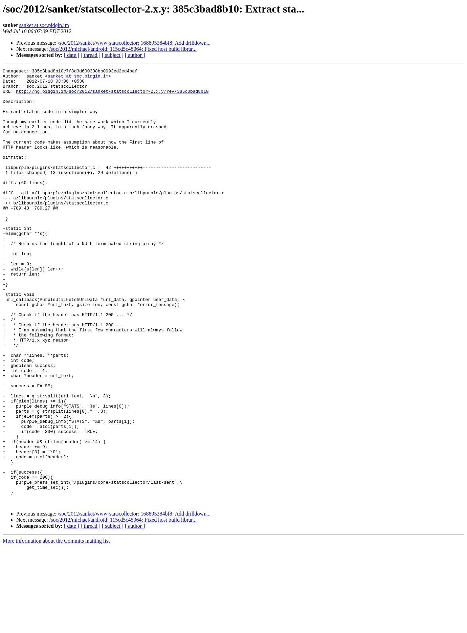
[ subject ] (113, 55)
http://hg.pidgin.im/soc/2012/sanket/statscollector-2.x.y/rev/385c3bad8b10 (112, 96)
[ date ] (71, 55)
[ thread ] (91, 55)
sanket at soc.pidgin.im (44, 25)
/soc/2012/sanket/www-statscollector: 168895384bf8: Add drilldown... (134, 43)
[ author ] (135, 55)
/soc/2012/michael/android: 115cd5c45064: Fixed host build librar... (123, 49)
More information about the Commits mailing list (56, 627)
